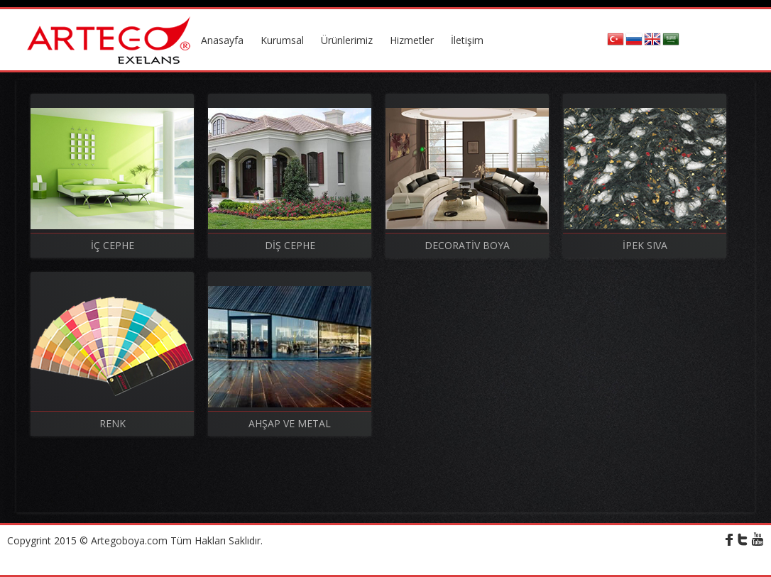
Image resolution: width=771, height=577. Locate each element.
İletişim (467, 40)
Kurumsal (282, 40)
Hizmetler (412, 40)
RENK (112, 423)
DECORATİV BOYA (467, 245)
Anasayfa (222, 40)
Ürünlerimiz (347, 40)
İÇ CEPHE (112, 245)
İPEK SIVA (645, 245)
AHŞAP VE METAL (289, 423)
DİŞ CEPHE (290, 245)
